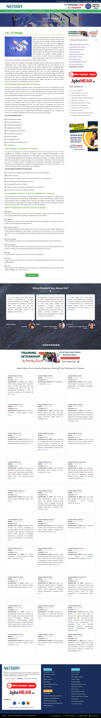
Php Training (46, 677)
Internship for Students (39, 11)
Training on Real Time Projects (79, 108)
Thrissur (20, 678)
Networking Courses (75, 59)
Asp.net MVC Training (49, 674)
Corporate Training (76, 704)
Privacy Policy (17, 707)
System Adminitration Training (79, 696)
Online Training (75, 679)
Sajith (38, 324)
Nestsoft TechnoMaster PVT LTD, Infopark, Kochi (22, 715)
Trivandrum (28, 678)
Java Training (75, 674)
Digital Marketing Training (50, 684)
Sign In (97, 1)
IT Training (12, 11)
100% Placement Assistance (78, 105)
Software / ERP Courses (76, 64)
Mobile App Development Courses (79, 44)
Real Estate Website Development (52, 696)
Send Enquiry (94, 716)
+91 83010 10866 (17, 435)
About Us (11, 707)
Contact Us (79, 11)
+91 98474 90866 (75, 1)
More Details (32, 275)
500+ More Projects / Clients (78, 93)
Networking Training (76, 686)
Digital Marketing (48, 705)
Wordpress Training (48, 672)
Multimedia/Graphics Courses (77, 62)
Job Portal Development (50, 701)
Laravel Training (47, 679)
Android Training (75, 682)
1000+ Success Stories (76, 100)
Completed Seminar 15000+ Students (81, 98)
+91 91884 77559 (78, 378)
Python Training (75, 672)
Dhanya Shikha (11, 324)
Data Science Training (75, 57)
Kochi (7, 678)
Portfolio (71, 11)
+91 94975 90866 (48, 378)
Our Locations (62, 11)
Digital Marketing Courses (76, 49)
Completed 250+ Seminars (78, 95)
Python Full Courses (74, 52)
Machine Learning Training (78, 684)
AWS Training (74, 689)
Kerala (35, 678)
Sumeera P (69, 324)
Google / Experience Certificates (80, 115)
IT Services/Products (24, 11)
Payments (25, 707)
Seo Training (46, 682)
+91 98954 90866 (87, 1)
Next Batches (52, 11)
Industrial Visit (75, 699)
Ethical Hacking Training (77, 691)
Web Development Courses (77, 47)
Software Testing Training (78, 694)
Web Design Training (77, 677)
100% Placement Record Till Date (79, 103)
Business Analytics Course (76, 54)
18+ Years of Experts (76, 90)
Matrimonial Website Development (53, 703)
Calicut (13, 678)
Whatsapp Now (62, 1)
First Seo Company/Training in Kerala (81, 113)
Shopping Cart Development (51, 698)
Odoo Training (47, 686)
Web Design (46, 693)
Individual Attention (76, 110)
